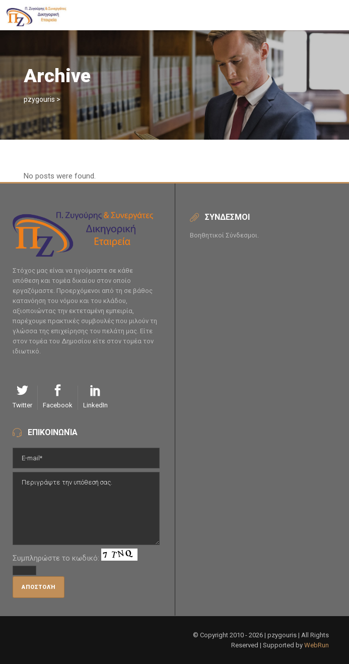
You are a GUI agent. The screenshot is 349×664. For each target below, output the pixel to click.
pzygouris (39, 99)
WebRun (316, 645)
